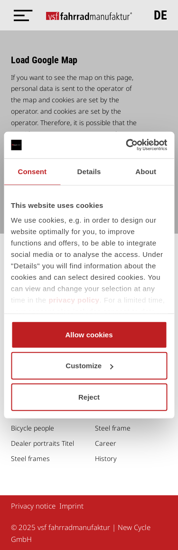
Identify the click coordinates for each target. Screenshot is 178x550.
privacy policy (73, 300)
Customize (89, 366)
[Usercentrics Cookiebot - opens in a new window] (126, 145)
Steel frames (30, 458)
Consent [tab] (32, 171)
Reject (89, 397)
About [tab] (145, 171)
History (106, 458)
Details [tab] (89, 171)
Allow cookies (88, 334)
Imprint (71, 506)
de (160, 15)
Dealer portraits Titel (42, 443)
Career (105, 443)
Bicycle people (32, 427)
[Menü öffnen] (20, 15)
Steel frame (113, 427)
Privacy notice (33, 506)
